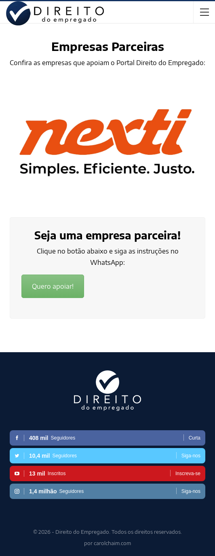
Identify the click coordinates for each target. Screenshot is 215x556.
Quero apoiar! (53, 286)
